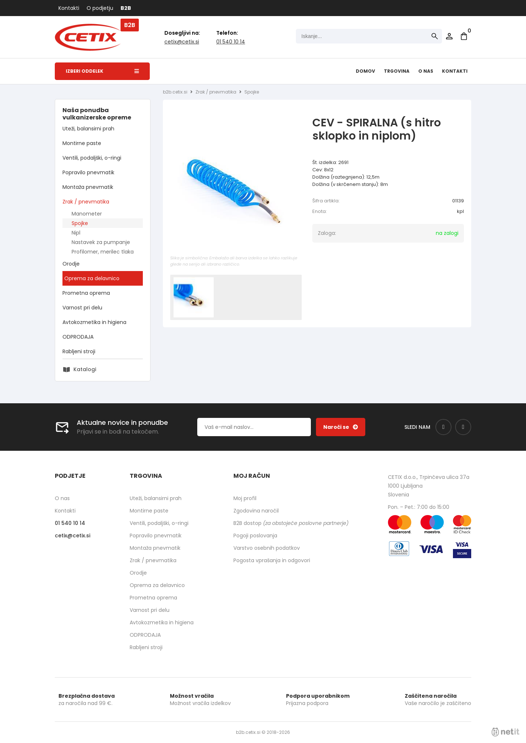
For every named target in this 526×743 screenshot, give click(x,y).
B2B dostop (290, 523)
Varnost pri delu (82, 307)
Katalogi (84, 369)
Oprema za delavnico (91, 278)
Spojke (80, 223)
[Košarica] (464, 36)
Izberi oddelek (102, 71)
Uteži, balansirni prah (88, 128)
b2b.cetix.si (175, 92)
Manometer (87, 213)
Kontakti (68, 8)
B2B (126, 8)
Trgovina (396, 71)
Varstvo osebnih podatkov (266, 548)
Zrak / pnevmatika (85, 201)
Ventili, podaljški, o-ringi (91, 157)
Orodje (71, 263)
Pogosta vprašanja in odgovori (271, 560)
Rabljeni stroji (78, 351)
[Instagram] (463, 427)
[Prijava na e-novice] (340, 427)
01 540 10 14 (230, 41)
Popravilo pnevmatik (88, 172)
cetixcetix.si (181, 41)
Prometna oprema (86, 293)
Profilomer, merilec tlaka (103, 251)
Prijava (449, 36)
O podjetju (100, 8)
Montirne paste (81, 143)
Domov (365, 71)
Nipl (76, 232)
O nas (425, 71)
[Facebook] (443, 427)
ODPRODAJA (78, 336)
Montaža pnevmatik (87, 187)
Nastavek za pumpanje (101, 242)
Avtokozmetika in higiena (94, 322)
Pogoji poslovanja (255, 535)
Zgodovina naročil (256, 510)
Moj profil (244, 498)
